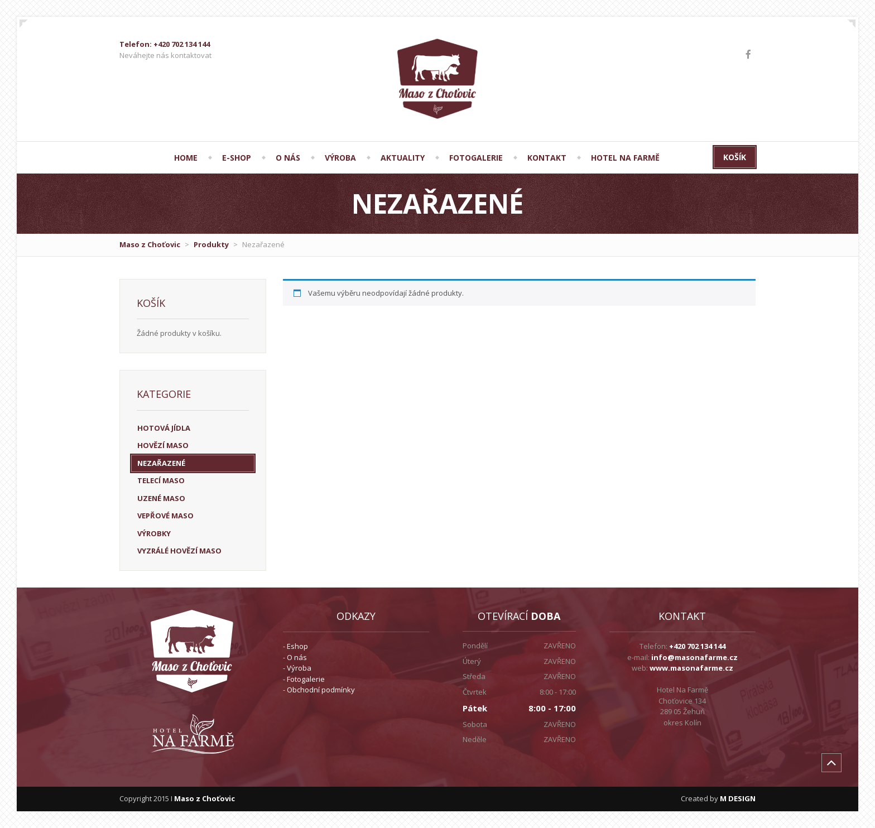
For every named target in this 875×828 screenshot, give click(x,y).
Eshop (297, 646)
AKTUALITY (403, 157)
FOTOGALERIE (476, 157)
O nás (297, 657)
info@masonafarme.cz (694, 657)
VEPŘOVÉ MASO (165, 516)
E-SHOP (236, 157)
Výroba (299, 668)
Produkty (211, 244)
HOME (186, 157)
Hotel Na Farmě (625, 157)
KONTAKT (546, 157)
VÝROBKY (154, 533)
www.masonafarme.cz (691, 668)
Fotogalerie (306, 679)
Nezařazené (161, 463)
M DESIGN (738, 798)
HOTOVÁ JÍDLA (163, 428)
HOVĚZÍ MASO (163, 445)
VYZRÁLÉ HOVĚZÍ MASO (179, 551)
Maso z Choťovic (149, 244)
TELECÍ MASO (161, 480)
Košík (734, 157)
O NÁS (288, 157)
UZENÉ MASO (161, 498)
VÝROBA (340, 157)
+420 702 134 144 (697, 646)
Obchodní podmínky (321, 690)
